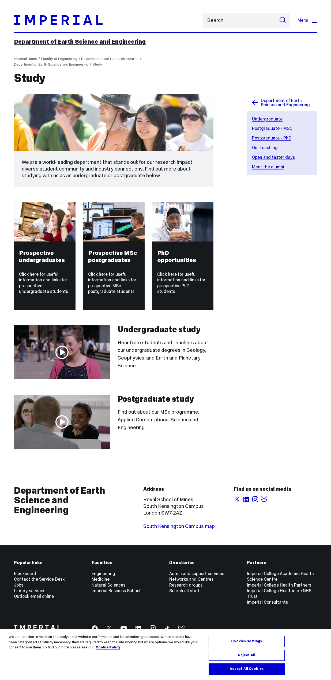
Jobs (18, 585)
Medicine (101, 579)
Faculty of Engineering (59, 58)
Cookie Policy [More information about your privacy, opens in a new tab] (108, 647)
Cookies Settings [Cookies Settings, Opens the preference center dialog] (246, 641)
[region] (165, 654)
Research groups (185, 585)
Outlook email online (34, 596)
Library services (29, 590)
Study (97, 64)
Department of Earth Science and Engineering (80, 41)
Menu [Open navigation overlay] (307, 20)
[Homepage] (106, 20)
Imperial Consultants (267, 602)
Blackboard (25, 573)
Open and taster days (273, 157)
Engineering (103, 573)
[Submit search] (283, 20)
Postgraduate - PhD (271, 138)
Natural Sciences (108, 585)
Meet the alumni (268, 166)
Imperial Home (25, 58)
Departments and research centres (109, 58)
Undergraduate (267, 119)
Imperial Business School (116, 590)
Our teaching (265, 147)
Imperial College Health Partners (279, 585)
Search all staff (184, 590)
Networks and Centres (191, 579)
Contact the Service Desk (39, 579)
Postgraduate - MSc (272, 128)
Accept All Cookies (247, 669)
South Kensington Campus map (179, 526)
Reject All (246, 655)
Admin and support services (196, 573)
